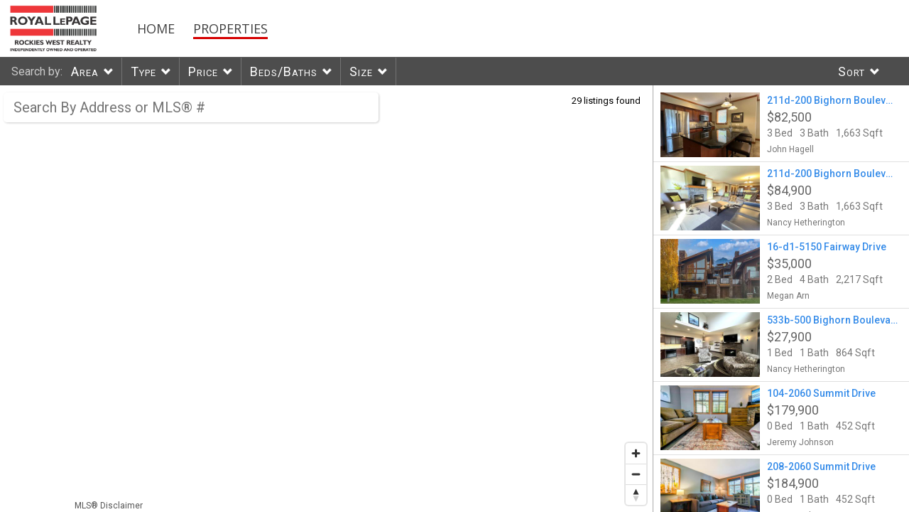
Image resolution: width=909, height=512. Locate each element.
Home (156, 28)
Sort (851, 71)
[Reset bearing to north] (636, 494)
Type (143, 71)
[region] (326, 298)
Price (203, 71)
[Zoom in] (636, 453)
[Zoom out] (636, 474)
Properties (230, 28)
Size (361, 71)
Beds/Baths (283, 71)
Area (85, 71)
